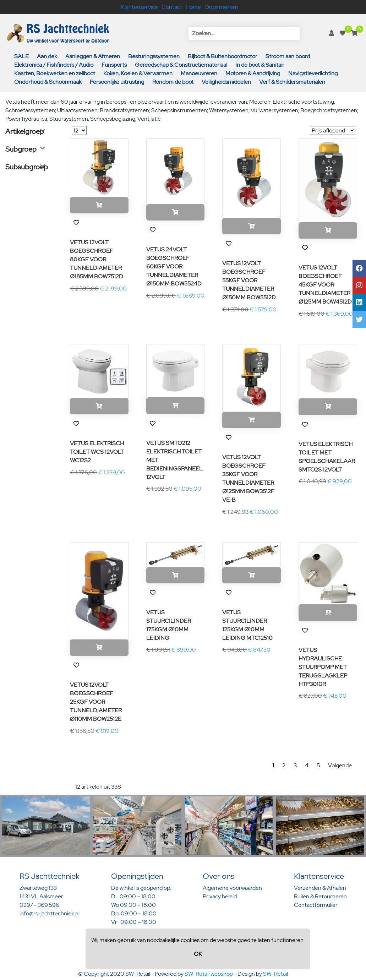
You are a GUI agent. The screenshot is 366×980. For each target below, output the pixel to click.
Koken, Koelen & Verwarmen (138, 73)
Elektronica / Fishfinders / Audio (53, 65)
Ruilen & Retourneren (320, 896)
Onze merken (221, 7)
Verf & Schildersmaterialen (292, 82)
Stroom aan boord (288, 56)
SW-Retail (275, 974)
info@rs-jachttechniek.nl (50, 913)
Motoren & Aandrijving (252, 73)
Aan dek (47, 56)
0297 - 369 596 (39, 905)
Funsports (114, 65)
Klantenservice (139, 7)
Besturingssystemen (154, 56)
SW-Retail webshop (209, 974)
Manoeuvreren (199, 73)
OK (198, 954)
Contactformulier (316, 905)
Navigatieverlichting (313, 73)
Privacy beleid (220, 896)
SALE (21, 56)
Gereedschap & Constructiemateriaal (181, 65)
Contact (172, 7)
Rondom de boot (172, 82)
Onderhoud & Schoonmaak (48, 82)
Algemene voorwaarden (232, 888)
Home (193, 7)
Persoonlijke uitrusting (117, 82)
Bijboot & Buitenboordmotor (222, 56)
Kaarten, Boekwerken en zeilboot (54, 73)
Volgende (340, 765)
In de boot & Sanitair (259, 65)
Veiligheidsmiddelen (226, 82)
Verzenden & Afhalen (320, 888)
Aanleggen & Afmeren (92, 56)
